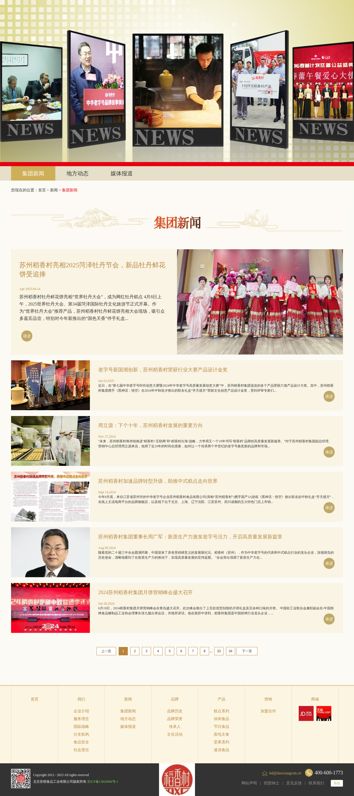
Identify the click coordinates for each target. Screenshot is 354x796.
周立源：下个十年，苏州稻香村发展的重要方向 (150, 425)
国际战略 (81, 727)
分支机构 (81, 734)
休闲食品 (221, 719)
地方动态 (77, 173)
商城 (315, 699)
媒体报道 (122, 173)
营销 (268, 699)
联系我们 (316, 783)
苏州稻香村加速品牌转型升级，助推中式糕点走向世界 (158, 481)
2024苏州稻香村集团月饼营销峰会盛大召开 (145, 592)
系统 (337, 783)
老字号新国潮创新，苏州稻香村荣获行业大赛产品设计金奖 (163, 370)
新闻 (54, 190)
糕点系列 (221, 711)
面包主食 (221, 734)
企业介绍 (81, 711)
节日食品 (221, 727)
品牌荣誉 (175, 719)
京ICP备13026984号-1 (102, 782)
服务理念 (81, 719)
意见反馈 (294, 783)
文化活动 (175, 734)
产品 (221, 699)
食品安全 (81, 742)
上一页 (106, 651)
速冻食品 (221, 750)
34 (230, 651)
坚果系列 (221, 742)
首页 (34, 699)
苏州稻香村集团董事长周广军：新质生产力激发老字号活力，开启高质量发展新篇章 (190, 537)
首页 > (44, 190)
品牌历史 (175, 711)
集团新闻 (33, 173)
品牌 (175, 699)
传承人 (175, 727)
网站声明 (249, 783)
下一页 (247, 651)
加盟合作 (268, 711)
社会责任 (81, 750)
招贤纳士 (271, 783)
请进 (27, 336)
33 (219, 651)
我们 (81, 699)
